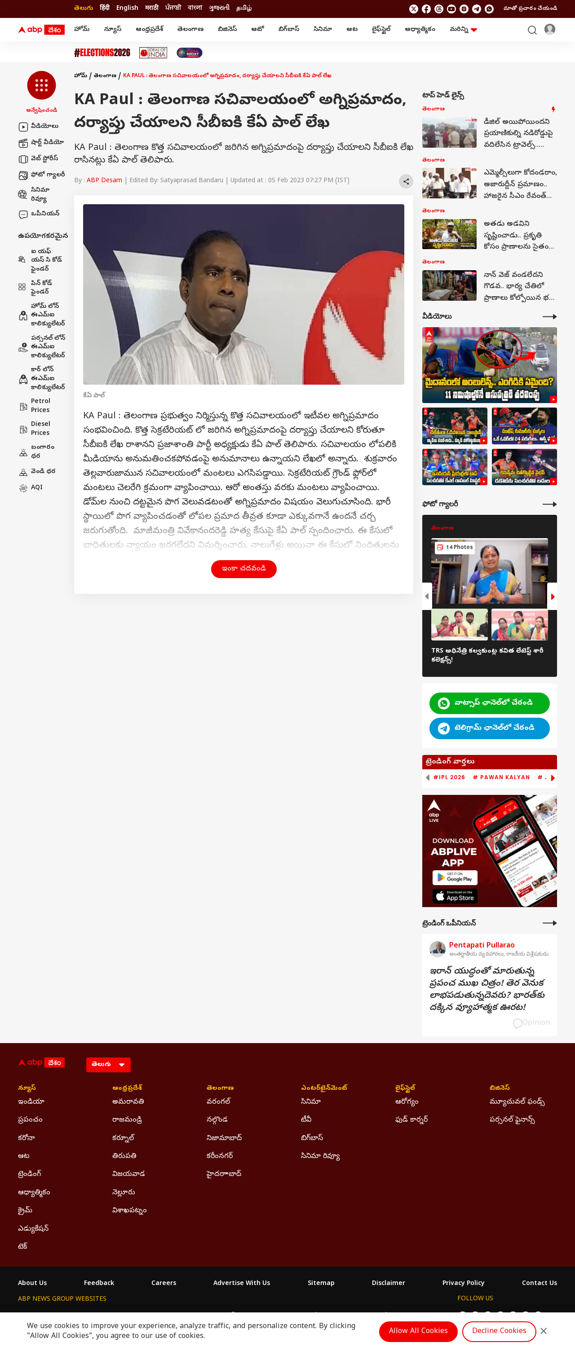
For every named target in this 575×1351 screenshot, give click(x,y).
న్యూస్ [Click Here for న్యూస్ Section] (27, 1089)
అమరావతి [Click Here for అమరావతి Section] (128, 1102)
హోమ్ (81, 30)
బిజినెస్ (227, 30)
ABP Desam (104, 181)
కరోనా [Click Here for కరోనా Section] (26, 1139)
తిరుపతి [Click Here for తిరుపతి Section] (124, 1157)
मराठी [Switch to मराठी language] (152, 8)
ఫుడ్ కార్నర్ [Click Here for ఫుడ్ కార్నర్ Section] (411, 1120)
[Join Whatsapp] (489, 9)
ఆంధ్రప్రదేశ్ (149, 30)
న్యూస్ (112, 30)
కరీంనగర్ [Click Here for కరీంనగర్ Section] (220, 1157)
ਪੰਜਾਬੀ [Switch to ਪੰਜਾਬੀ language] (173, 8)
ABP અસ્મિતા (228, 1316)
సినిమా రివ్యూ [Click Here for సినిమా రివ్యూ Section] (320, 1157)
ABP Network (38, 1316)
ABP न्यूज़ (114, 1316)
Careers (163, 1284)
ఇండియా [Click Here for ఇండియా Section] (31, 1102)
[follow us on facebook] (426, 9)
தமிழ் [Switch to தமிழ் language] (244, 8)
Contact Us (539, 1284)
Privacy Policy (463, 1284)
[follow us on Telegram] (476, 9)
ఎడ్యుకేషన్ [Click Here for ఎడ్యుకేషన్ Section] (33, 1229)
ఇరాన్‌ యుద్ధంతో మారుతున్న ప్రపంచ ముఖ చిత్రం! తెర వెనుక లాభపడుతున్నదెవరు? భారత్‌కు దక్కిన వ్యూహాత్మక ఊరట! (486, 990)
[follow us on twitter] (413, 9)
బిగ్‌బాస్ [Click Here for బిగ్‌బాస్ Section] (312, 1139)
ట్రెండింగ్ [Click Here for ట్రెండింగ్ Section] (29, 1175)
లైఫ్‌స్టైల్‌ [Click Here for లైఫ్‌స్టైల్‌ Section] (405, 1089)
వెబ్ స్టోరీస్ (38, 159)
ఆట (352, 30)
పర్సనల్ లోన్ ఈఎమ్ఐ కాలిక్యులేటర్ (41, 347)
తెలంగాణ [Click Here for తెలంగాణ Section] (220, 1089)
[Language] (108, 1064)
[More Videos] (550, 316)
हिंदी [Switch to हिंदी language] (105, 8)
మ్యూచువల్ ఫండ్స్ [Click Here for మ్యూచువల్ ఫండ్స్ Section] (517, 1102)
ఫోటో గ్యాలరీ (41, 175)
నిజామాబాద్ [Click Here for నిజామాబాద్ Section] (224, 1139)
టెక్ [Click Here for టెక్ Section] (22, 1247)
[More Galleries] (550, 504)
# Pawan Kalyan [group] (501, 777)
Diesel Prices (34, 429)
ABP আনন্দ (150, 1316)
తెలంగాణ (190, 30)
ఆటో (257, 30)
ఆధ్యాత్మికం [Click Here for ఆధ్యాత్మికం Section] (34, 1193)
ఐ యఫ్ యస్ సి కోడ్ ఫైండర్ (40, 261)
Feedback (99, 1284)
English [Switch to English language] (127, 8)
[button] (41, 93)
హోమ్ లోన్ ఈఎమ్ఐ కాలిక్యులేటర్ (41, 316)
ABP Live (80, 1316)
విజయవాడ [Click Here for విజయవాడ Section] (128, 1175)
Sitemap (321, 1284)
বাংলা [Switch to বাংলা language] (195, 8)
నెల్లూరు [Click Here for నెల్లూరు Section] (123, 1193)
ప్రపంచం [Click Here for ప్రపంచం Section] (30, 1120)
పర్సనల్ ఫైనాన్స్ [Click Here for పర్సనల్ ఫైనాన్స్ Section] (512, 1120)
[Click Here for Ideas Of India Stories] (153, 52)
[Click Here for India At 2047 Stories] (189, 52)
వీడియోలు (38, 127)
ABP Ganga (271, 1316)
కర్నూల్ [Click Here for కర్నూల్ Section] (123, 1139)
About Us (32, 1284)
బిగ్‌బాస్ (289, 30)
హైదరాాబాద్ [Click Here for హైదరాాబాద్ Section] (224, 1175)
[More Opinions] (550, 923)
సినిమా (323, 30)
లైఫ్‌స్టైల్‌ (381, 30)
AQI (30, 488)
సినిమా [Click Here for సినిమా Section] (311, 1102)
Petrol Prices (34, 406)
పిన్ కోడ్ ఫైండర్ (35, 288)
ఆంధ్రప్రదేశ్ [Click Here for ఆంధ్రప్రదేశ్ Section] (127, 1089)
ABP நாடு (345, 1316)
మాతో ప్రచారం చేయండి (530, 9)
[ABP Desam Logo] (41, 30)
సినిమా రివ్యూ (33, 195)
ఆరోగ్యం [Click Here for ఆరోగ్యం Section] (407, 1102)
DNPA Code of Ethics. (123, 1333)
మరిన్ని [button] (463, 30)
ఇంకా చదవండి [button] (244, 569)
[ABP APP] (455, 877)
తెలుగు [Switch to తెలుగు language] (83, 8)
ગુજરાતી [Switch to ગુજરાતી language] (219, 8)
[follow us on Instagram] (464, 9)
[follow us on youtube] (451, 9)
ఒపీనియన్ (38, 214)
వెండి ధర (37, 472)
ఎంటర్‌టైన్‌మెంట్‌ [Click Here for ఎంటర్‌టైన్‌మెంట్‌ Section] (324, 1089)
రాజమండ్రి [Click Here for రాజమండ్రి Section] (127, 1120)
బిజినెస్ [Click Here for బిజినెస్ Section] (500, 1089)
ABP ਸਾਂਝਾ (310, 1316)
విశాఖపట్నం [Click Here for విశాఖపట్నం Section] (129, 1211)
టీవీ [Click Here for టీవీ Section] (306, 1120)
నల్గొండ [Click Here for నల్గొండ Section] (217, 1120)
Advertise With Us (241, 1284)
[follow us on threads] (438, 9)
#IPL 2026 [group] (449, 777)
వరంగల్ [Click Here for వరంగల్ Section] (218, 1102)
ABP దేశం (381, 1316)
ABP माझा (187, 1316)
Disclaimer (388, 1284)
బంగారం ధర (36, 452)
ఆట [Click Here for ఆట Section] (24, 1157)
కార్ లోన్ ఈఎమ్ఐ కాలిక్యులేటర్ (41, 379)
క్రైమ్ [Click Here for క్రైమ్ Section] (25, 1211)
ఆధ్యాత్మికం (420, 30)
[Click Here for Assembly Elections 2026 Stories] (102, 52)
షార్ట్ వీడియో (41, 143)
